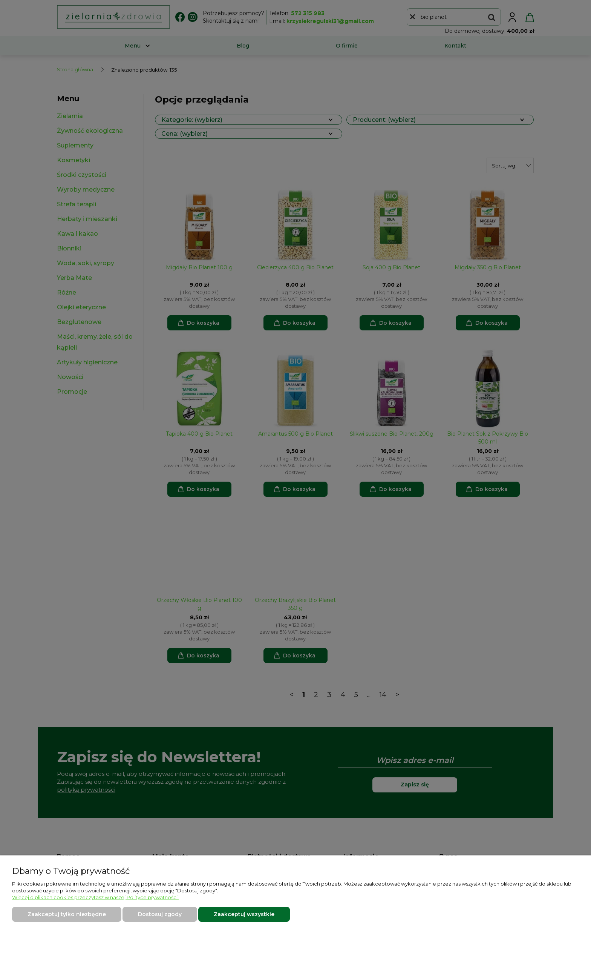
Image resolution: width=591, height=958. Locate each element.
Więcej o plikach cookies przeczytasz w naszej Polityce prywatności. (95, 897)
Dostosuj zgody (160, 914)
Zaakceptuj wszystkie (244, 914)
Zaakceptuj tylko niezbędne (67, 914)
